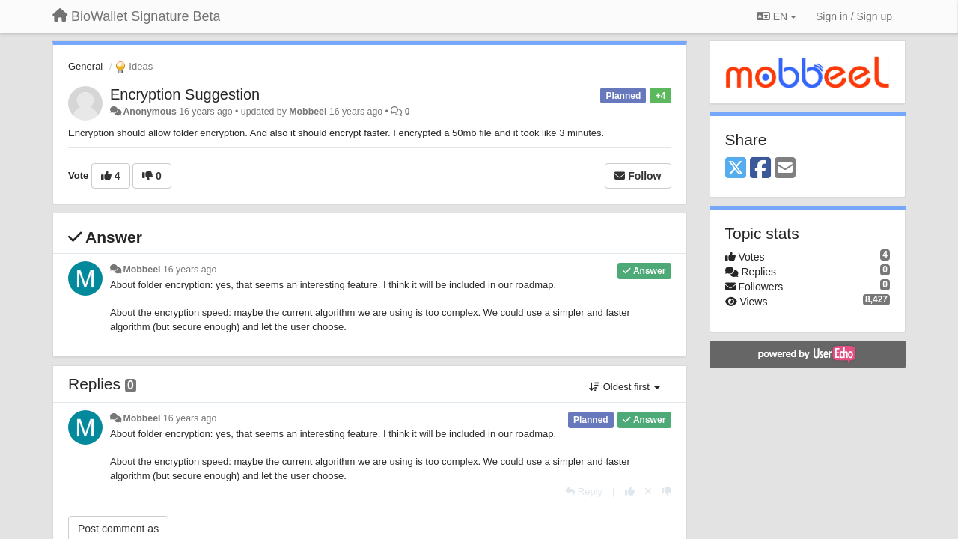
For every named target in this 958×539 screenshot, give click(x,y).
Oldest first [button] (624, 386)
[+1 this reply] (630, 491)
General (85, 66)
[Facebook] (760, 169)
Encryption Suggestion (185, 94)
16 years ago (189, 269)
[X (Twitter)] (735, 169)
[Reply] (583, 491)
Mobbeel (307, 111)
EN (776, 16)
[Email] (785, 169)
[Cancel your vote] (648, 491)
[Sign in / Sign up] (854, 16)
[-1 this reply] (666, 491)
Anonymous (149, 111)
